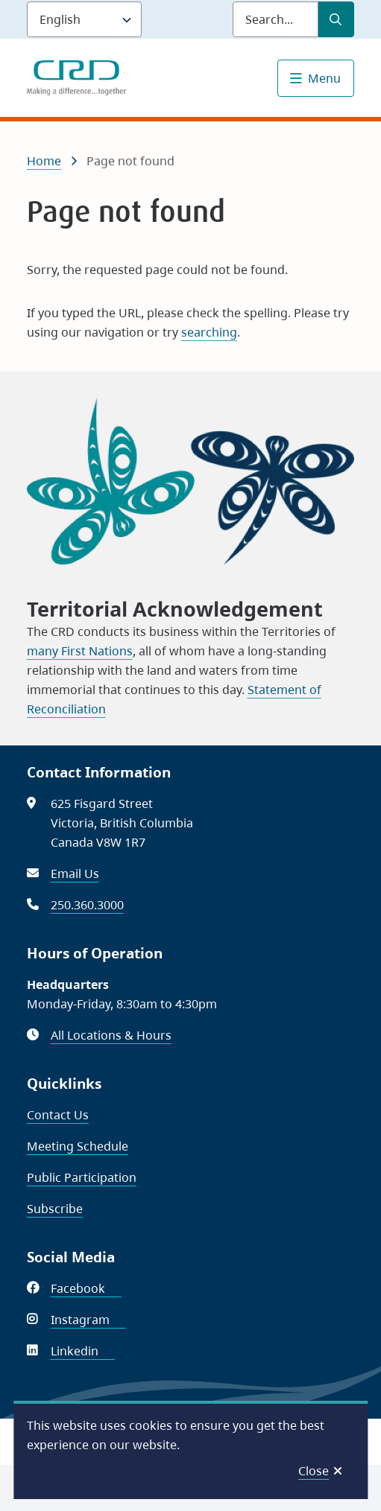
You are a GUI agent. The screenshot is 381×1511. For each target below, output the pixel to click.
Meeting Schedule (77, 1146)
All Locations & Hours (111, 1035)
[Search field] (275, 19)
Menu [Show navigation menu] (324, 78)
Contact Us (58, 1115)
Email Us (75, 873)
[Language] (84, 19)
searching (209, 332)
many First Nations (80, 651)
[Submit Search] (336, 19)
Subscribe (55, 1208)
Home (44, 161)
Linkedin (83, 1351)
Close (313, 1471)
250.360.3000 (87, 905)
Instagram (88, 1319)
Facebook (86, 1288)
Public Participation (81, 1177)
